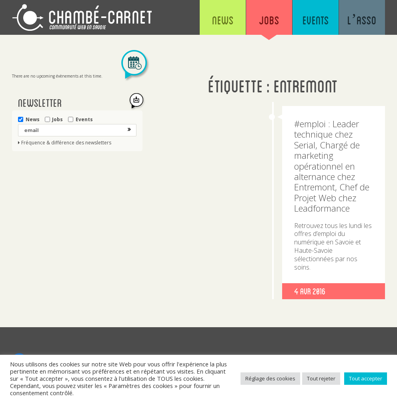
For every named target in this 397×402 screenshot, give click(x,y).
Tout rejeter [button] (321, 378)
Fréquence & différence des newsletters (66, 142)
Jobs (269, 20)
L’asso (362, 20)
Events (316, 20)
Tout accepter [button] (365, 378)
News (223, 20)
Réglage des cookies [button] (270, 378)
